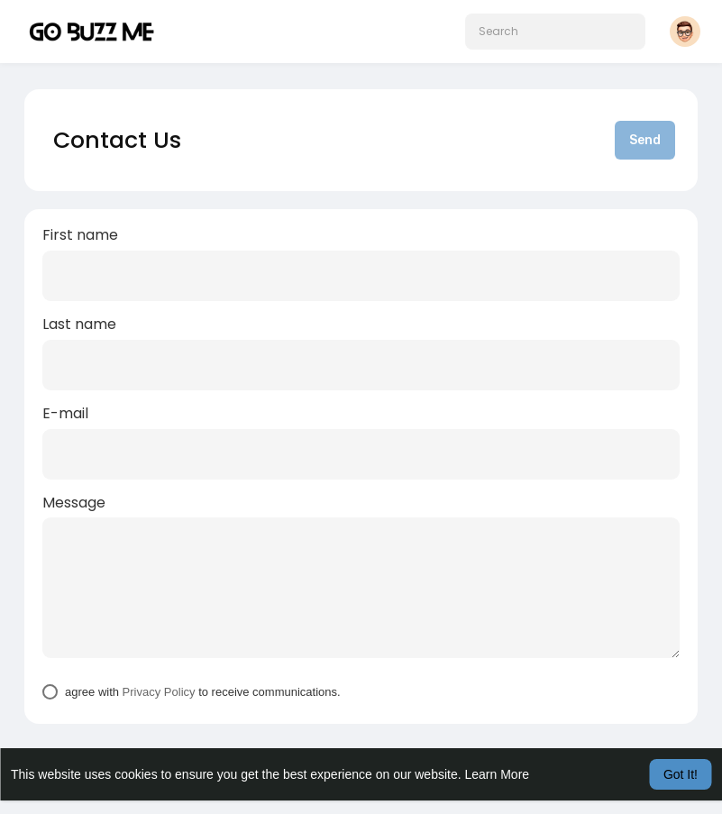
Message (73, 503)
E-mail (65, 414)
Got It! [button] (680, 774)
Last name (79, 324)
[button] (555, 32)
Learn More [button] (497, 774)
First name (80, 235)
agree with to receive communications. (203, 692)
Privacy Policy (159, 692)
